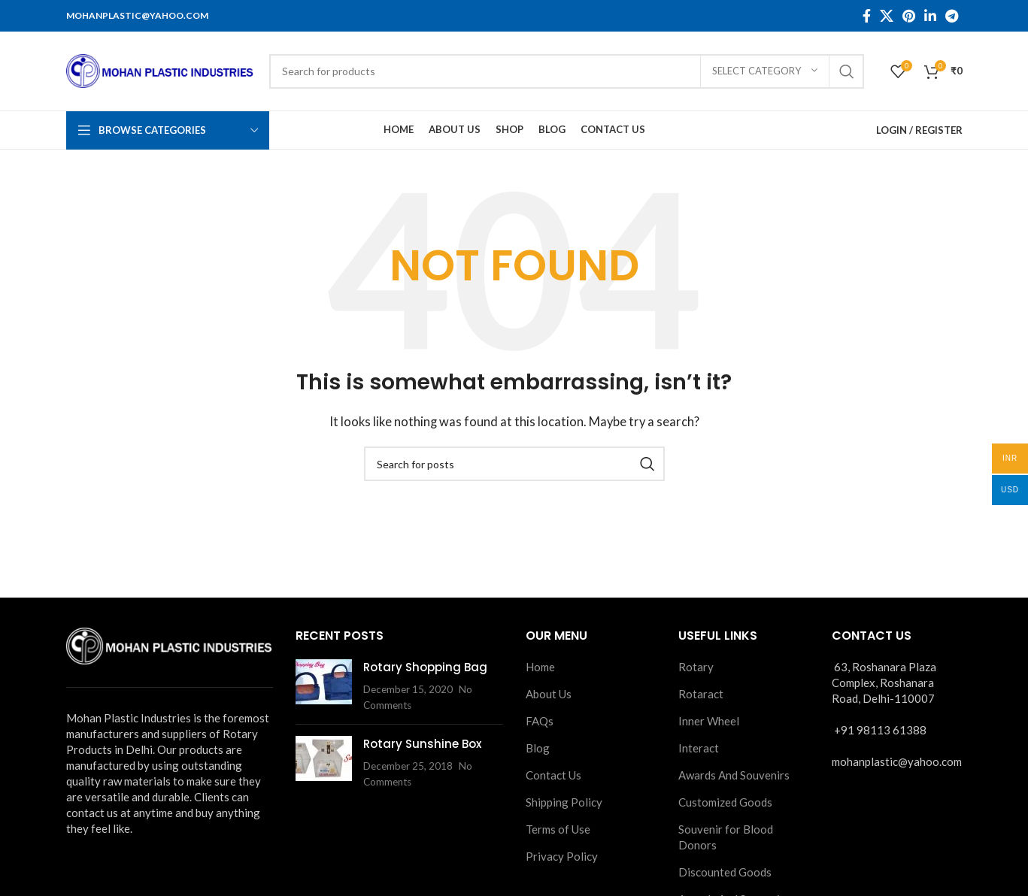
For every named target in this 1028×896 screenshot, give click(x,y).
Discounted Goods (725, 872)
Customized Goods (725, 802)
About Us (549, 694)
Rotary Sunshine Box (422, 744)
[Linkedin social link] (930, 16)
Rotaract (700, 694)
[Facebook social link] (866, 16)
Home (540, 667)
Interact (698, 748)
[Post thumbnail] (324, 686)
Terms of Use (558, 829)
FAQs (539, 721)
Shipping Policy (564, 802)
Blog (538, 748)
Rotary (696, 667)
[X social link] (886, 16)
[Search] (566, 71)
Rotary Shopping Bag (425, 667)
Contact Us (553, 775)
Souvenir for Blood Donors (725, 837)
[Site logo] (160, 69)
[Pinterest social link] (909, 16)
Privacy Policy (562, 856)
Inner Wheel (708, 721)
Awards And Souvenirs (734, 775)
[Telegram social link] (952, 16)
